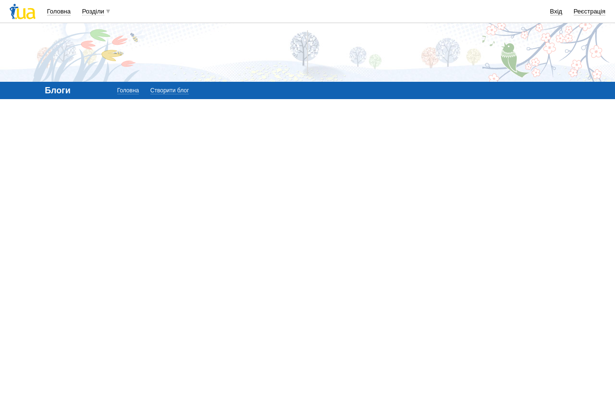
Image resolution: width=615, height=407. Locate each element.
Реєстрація (589, 11)
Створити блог (169, 90)
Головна (59, 11)
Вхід (556, 11)
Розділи (93, 11)
